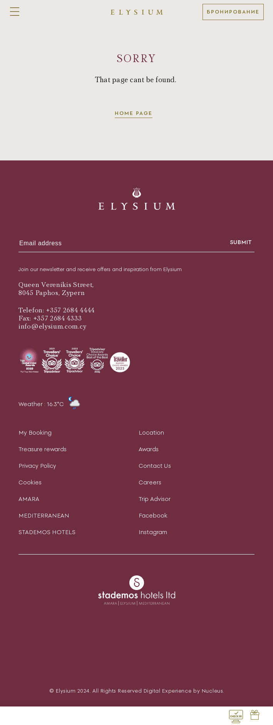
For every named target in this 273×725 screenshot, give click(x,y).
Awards (149, 449)
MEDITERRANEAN (43, 515)
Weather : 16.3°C (49, 404)
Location (151, 432)
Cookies (30, 482)
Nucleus (212, 691)
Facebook (153, 515)
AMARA (28, 499)
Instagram (153, 532)
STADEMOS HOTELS (46, 532)
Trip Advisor (155, 499)
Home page (133, 113)
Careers (150, 482)
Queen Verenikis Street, (56, 284)
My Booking (35, 432)
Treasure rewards (42, 449)
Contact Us (155, 466)
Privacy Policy (37, 466)
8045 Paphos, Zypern (51, 292)
